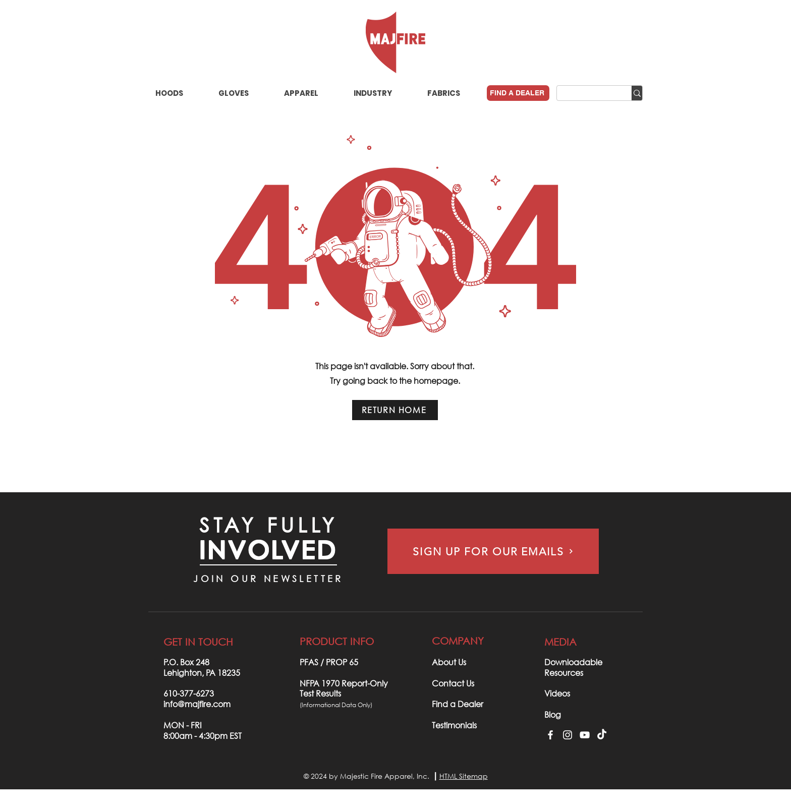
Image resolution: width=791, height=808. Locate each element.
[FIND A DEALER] (518, 93)
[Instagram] (567, 735)
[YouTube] (585, 735)
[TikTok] (602, 735)
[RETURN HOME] (395, 410)
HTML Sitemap (463, 776)
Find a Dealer (457, 704)
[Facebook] (550, 735)
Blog (552, 714)
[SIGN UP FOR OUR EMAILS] (493, 551)
